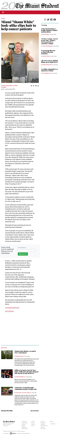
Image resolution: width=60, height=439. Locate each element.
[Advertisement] (19, 328)
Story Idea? (43, 428)
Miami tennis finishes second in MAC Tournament (25, 352)
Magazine (24, 427)
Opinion (23, 424)
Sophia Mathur (19, 356)
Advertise (43, 424)
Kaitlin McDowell (47, 64)
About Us (43, 421)
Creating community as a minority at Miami (49, 70)
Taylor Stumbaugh (47, 46)
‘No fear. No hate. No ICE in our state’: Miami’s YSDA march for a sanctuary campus (49, 41)
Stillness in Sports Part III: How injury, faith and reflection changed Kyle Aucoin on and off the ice (26, 371)
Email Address (22, 247)
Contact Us (43, 422)
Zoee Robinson (46, 73)
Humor (32, 422)
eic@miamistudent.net (8, 423)
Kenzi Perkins (46, 34)
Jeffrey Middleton (20, 376)
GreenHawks (25, 428)
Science (33, 424)
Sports (23, 425)
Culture (33, 421)
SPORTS (3, 18)
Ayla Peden (19, 392)
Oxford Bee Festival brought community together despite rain (25, 388)
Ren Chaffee (27, 392)
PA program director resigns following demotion (48, 52)
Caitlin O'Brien (46, 56)
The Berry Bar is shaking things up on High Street (49, 61)
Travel (32, 425)
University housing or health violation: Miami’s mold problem (49, 30)
